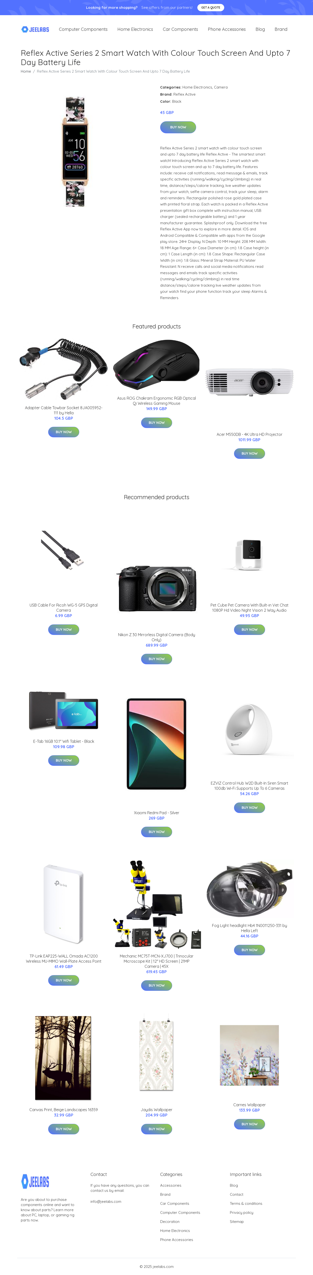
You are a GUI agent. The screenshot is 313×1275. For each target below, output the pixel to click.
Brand (281, 29)
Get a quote (210, 7)
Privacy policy (241, 1212)
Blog (260, 29)
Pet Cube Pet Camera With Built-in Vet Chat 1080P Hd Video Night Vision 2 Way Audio (250, 608)
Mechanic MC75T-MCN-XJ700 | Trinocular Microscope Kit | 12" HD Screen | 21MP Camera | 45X (156, 961)
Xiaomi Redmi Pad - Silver (156, 812)
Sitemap (237, 1221)
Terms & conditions (246, 1203)
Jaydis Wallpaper (156, 1109)
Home (26, 71)
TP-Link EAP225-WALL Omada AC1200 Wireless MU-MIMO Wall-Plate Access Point (63, 959)
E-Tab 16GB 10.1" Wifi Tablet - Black (63, 741)
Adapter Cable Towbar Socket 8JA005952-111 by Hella (63, 410)
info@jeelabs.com (105, 1201)
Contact (236, 1194)
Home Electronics (135, 29)
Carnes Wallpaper (249, 1104)
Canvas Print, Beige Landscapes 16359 (63, 1109)
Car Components (180, 29)
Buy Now (178, 127)
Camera (221, 87)
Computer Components (83, 29)
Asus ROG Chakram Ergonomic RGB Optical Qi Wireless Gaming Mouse (156, 401)
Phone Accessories (227, 29)
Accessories (170, 1185)
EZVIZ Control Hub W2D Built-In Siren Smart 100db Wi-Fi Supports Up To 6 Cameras (249, 786)
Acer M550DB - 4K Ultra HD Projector (249, 434)
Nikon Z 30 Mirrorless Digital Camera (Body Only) (156, 637)
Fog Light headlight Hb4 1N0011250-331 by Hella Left (249, 928)
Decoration (169, 1221)
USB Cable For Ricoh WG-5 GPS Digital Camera (64, 608)
